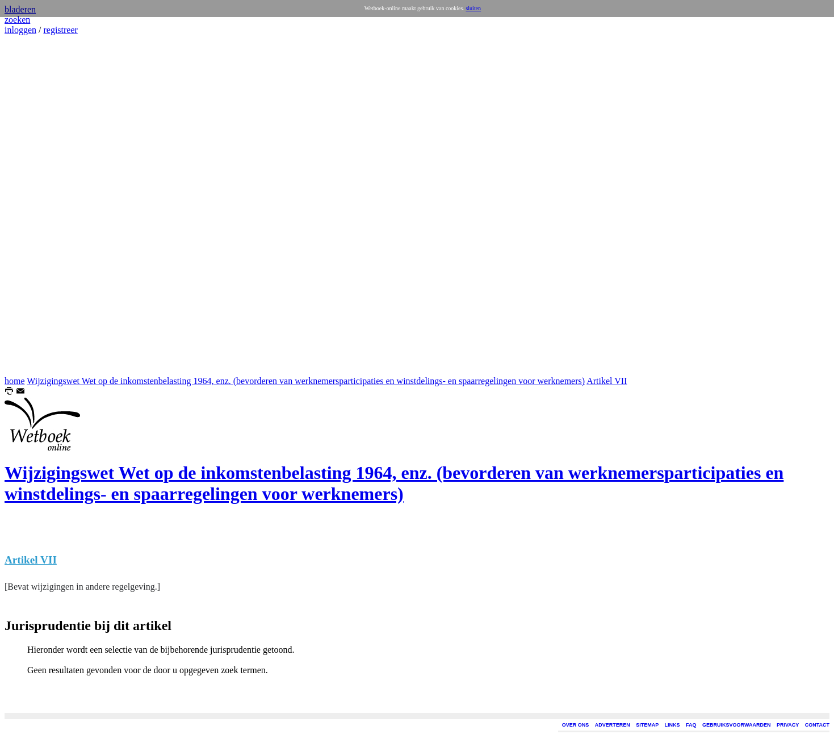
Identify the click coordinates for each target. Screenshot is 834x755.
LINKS (672, 725)
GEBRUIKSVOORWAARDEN (736, 725)
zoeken (17, 19)
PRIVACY (788, 725)
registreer (60, 30)
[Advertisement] (39, 205)
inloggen (20, 30)
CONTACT (817, 725)
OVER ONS (575, 725)
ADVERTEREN (612, 725)
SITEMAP (647, 725)
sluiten (473, 8)
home (15, 381)
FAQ (691, 725)
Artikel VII (606, 381)
